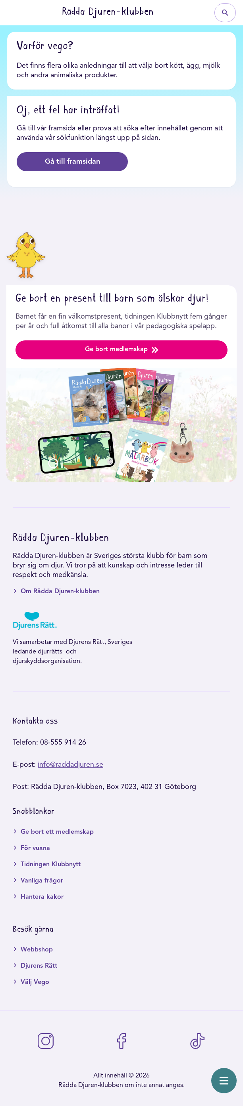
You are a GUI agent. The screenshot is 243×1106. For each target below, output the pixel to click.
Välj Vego (35, 982)
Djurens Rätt (39, 966)
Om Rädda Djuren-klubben (60, 591)
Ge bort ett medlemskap (57, 832)
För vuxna (35, 848)
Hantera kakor (42, 897)
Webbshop (37, 950)
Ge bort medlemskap (121, 349)
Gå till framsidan (72, 161)
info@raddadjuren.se (70, 764)
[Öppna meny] (224, 1080)
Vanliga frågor (42, 881)
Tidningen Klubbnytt (51, 864)
